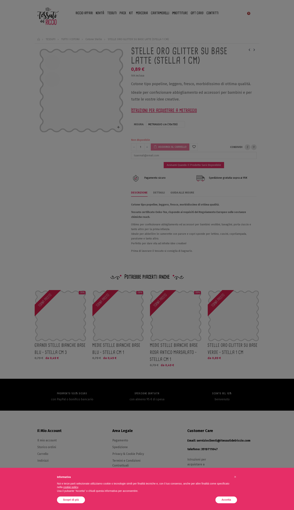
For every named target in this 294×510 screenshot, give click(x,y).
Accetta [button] (226, 499)
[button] (235, 477)
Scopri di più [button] (71, 499)
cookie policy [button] (70, 487)
